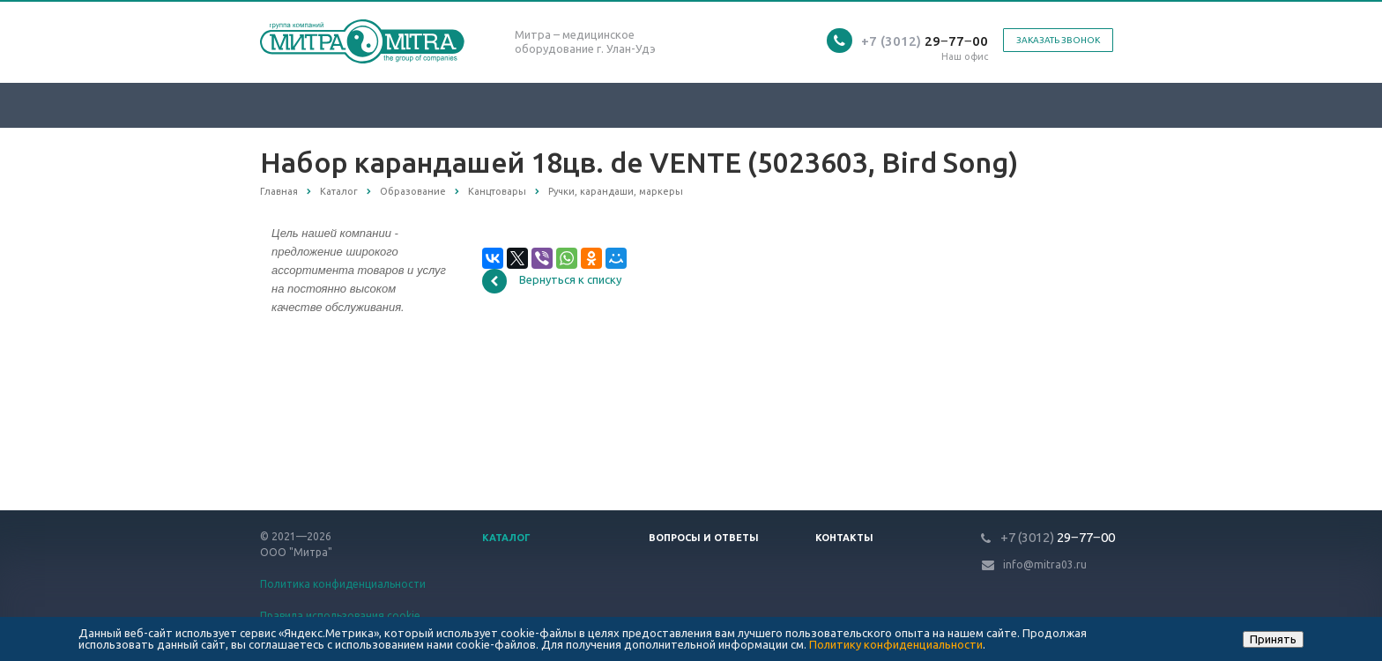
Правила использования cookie (340, 615)
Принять (1273, 639)
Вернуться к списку (551, 281)
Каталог (506, 537)
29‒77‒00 (924, 40)
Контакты (844, 537)
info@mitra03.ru (1045, 564)
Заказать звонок (1058, 40)
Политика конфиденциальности (343, 584)
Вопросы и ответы (704, 537)
